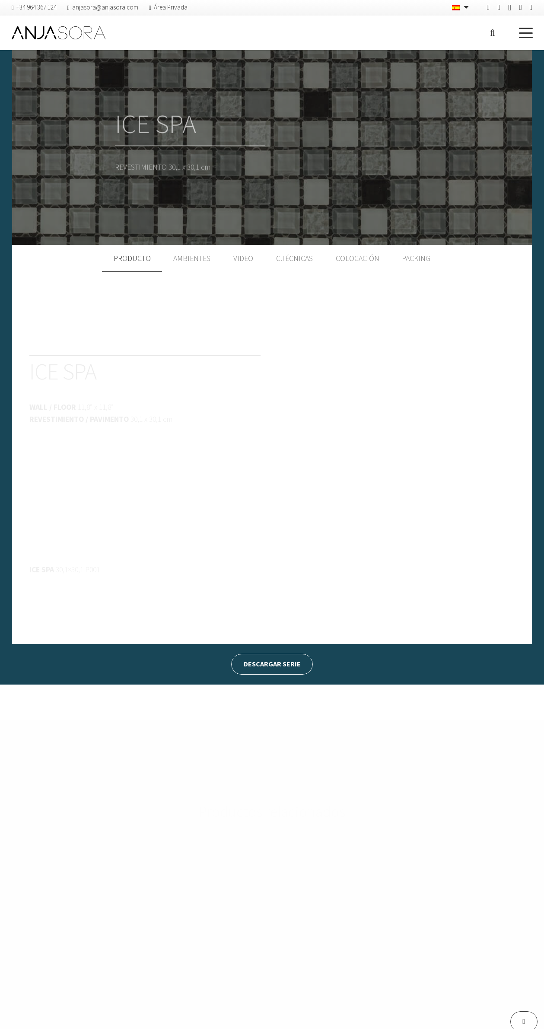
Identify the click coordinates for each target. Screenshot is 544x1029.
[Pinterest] (499, 7)
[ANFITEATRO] (123, 870)
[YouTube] (531, 7)
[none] (461, 7)
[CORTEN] (271, 877)
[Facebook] (488, 7)
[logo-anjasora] (58, 32)
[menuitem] (461, 7)
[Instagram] (509, 7)
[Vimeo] (520, 7)
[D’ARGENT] (421, 890)
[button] (492, 33)
